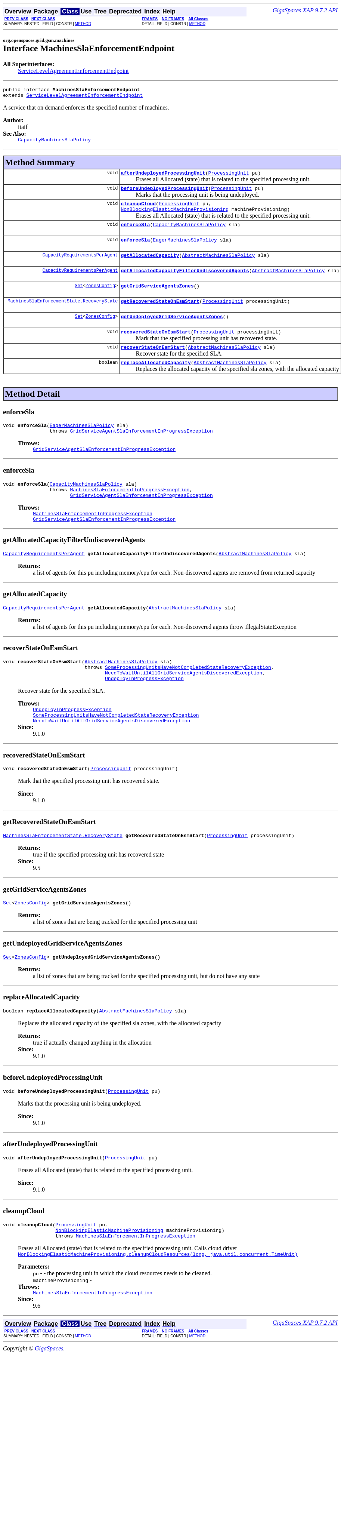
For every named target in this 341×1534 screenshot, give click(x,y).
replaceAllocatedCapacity (155, 381)
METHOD (83, 24)
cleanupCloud (138, 210)
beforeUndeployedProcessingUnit (164, 193)
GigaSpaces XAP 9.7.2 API (305, 10)
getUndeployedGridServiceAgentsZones (172, 332)
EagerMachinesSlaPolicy (185, 249)
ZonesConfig (100, 299)
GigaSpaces (49, 1400)
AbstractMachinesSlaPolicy (218, 266)
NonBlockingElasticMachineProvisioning (175, 216)
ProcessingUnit (228, 177)
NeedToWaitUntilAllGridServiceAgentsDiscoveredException (183, 706)
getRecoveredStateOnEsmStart (160, 315)
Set (79, 299)
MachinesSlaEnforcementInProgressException (129, 514)
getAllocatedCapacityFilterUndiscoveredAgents (185, 282)
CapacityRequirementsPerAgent (80, 266)
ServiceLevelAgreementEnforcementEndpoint (73, 71)
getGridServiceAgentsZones (157, 299)
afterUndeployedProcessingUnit (163, 177)
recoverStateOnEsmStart (153, 365)
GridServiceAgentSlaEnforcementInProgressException (141, 452)
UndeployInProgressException (144, 713)
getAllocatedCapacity (150, 266)
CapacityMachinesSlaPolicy (189, 233)
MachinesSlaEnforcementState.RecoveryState (62, 315)
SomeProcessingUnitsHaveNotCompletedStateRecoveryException (188, 699)
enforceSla (135, 233)
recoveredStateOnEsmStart (155, 348)
